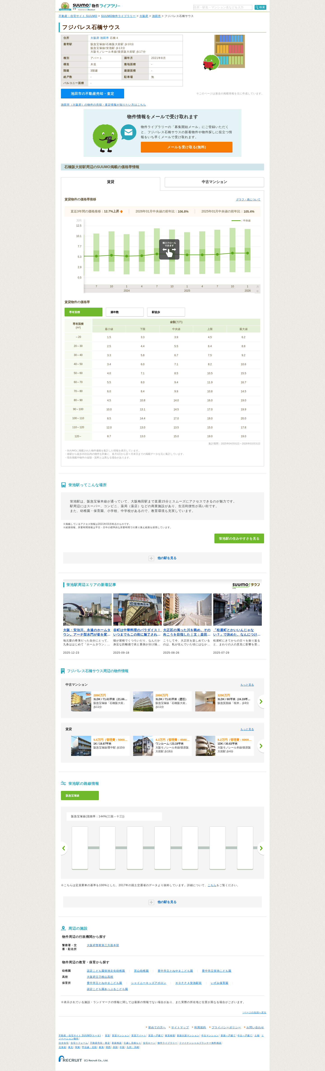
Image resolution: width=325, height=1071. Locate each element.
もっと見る (247, 684)
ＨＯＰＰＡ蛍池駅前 (188, 983)
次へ (260, 848)
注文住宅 (64, 1043)
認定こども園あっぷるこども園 (107, 989)
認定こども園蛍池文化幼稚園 (106, 970)
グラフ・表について (248, 199)
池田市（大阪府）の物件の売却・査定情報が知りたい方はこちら (103, 104)
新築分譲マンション (188, 1035)
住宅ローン (149, 1043)
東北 (70, 1047)
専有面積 (74, 312)
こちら (212, 885)
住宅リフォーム (79, 1043)
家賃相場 (170, 1035)
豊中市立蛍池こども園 (216, 970)
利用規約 (200, 1027)
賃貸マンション (120, 1035)
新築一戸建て (228, 1035)
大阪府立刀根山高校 (100, 976)
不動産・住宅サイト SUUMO (78, 16)
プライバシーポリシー (226, 1027)
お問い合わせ (255, 1027)
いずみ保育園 (219, 983)
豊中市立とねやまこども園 (175, 970)
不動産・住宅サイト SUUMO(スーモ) (80, 1035)
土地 (256, 1035)
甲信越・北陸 (89, 1047)
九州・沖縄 (133, 1047)
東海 (101, 1047)
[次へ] (260, 701)
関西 (108, 1047)
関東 (77, 1047)
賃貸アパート (138, 1035)
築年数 (115, 312)
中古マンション (210, 1035)
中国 (122, 1047)
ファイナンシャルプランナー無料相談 (200, 1043)
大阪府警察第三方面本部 (103, 945)
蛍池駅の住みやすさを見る (239, 538)
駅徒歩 (156, 312)
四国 (115, 1047)
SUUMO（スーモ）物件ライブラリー (89, 6)
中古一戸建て (244, 1035)
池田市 (156, 16)
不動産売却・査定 (100, 1043)
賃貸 (107, 1035)
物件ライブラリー (167, 1043)
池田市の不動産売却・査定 (92, 93)
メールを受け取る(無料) (186, 147)
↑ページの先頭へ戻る (254, 1012)
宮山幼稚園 (141, 970)
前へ (64, 848)
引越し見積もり (132, 1043)
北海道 (62, 1047)
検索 (262, 7)
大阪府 (143, 16)
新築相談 (117, 1043)
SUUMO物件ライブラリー (118, 16)
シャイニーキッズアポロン (148, 983)
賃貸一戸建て (155, 1035)
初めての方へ (157, 1027)
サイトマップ (180, 1027)
